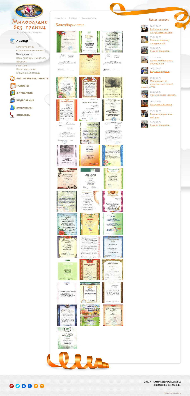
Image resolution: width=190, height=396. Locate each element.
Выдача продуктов (159, 51)
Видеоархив (25, 100)
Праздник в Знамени (161, 104)
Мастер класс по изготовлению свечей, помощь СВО (157, 84)
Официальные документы (30, 50)
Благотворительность (32, 78)
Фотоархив (24, 93)
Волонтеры (24, 107)
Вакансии (21, 61)
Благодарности (24, 54)
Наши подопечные (26, 69)
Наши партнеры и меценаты (31, 57)
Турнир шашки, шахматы (163, 94)
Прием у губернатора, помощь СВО (161, 62)
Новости (22, 85)
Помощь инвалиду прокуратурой (160, 42)
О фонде (22, 41)
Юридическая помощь (28, 72)
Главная (59, 18)
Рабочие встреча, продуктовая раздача (161, 31)
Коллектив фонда (25, 46)
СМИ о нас (21, 65)
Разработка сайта (172, 393)
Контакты (23, 115)
